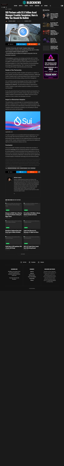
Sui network (10, 58)
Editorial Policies (32, 275)
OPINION (45, 5)
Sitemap (31, 280)
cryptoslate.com (9, 131)
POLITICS (31, 5)
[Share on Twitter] (10, 44)
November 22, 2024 (20, 21)
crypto (36, 102)
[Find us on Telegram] (4, 7)
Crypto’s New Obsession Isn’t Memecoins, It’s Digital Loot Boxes (31, 231)
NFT (41, 5)
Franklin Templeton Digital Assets (20, 59)
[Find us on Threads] (6, 7)
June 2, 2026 (7, 218)
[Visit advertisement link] (51, 66)
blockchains (8, 84)
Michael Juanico (12, 21)
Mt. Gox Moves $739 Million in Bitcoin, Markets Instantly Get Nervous (32, 213)
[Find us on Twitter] (2, 7)
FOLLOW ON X (4, 4)
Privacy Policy (31, 278)
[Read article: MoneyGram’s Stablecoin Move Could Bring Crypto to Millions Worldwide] (13, 224)
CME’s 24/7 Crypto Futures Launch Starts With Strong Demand (31, 247)
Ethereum (15, 84)
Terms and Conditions (32, 276)
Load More (23, 254)
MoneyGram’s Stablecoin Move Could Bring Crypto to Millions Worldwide (13, 231)
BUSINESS (9, 9)
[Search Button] (50, 5)
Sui (29, 168)
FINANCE (26, 5)
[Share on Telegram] (21, 44)
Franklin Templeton (23, 168)
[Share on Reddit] (32, 44)
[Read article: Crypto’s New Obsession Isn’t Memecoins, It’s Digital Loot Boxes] (32, 224)
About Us (32, 271)
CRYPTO (20, 5)
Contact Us (32, 273)
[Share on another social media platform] (39, 44)
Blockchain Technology (12, 168)
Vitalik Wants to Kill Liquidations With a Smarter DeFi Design (13, 247)
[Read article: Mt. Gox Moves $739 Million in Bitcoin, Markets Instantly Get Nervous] (32, 207)
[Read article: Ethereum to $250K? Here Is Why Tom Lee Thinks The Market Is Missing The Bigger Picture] (13, 207)
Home (6, 9)
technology (13, 149)
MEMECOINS (37, 5)
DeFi (9, 61)
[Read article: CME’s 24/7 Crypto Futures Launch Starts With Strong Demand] (32, 240)
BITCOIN (15, 5)
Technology (33, 168)
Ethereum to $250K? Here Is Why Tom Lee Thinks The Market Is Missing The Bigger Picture (13, 214)
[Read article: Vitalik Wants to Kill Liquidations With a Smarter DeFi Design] (13, 240)
